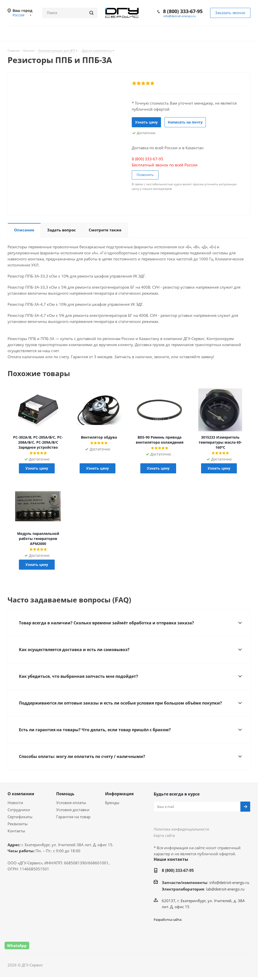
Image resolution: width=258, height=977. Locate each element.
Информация (119, 794)
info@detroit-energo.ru (179, 16)
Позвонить (145, 174)
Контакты (16, 830)
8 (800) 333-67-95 (183, 11)
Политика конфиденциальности (181, 829)
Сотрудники (19, 809)
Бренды (112, 802)
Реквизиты (18, 823)
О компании (21, 794)
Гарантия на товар (73, 816)
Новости (15, 802)
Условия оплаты (71, 802)
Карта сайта (164, 835)
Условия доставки (72, 809)
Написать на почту (185, 122)
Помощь (65, 794)
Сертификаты (20, 816)
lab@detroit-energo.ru (225, 889)
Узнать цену (146, 122)
